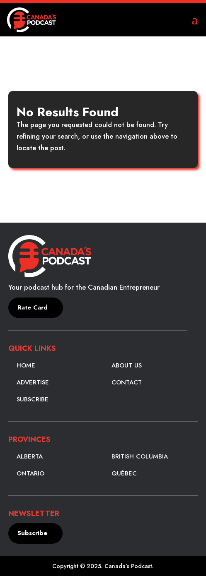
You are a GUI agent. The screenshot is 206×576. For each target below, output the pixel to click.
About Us (126, 365)
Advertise (33, 382)
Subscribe (32, 399)
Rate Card (32, 307)
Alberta (30, 456)
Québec (124, 473)
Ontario (30, 473)
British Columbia (139, 456)
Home (26, 365)
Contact (126, 382)
